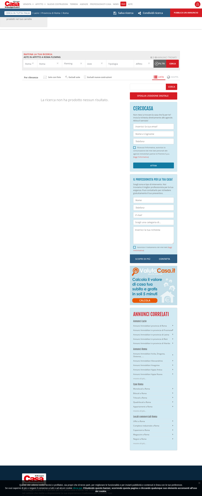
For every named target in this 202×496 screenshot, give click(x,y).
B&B (123, 4)
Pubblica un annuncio (186, 12)
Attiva (153, 165)
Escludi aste (72, 77)
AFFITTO (40, 4)
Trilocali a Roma (140, 397)
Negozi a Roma (139, 439)
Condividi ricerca (153, 13)
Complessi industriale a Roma (146, 425)
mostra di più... (139, 378)
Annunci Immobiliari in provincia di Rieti (150, 339)
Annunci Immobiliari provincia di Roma (150, 325)
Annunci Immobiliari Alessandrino (148, 360)
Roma (66, 13)
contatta (164, 258)
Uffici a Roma (139, 421)
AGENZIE (84, 4)
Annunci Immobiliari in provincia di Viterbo (151, 343)
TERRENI (74, 4)
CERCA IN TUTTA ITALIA (18, 13)
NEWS (116, 4)
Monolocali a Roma (141, 388)
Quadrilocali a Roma (142, 402)
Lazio (36, 13)
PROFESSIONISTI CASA (100, 4)
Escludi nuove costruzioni (98, 77)
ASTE (130, 4)
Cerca (172, 63)
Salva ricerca (125, 13)
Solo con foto (54, 77)
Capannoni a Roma (141, 430)
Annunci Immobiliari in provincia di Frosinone (152, 330)
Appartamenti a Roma (142, 406)
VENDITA (28, 4)
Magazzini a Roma (141, 434)
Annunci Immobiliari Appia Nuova (147, 374)
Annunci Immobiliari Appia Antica (147, 369)
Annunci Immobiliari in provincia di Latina (151, 334)
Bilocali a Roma (140, 393)
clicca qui (77, 488)
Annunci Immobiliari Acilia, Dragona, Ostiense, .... (149, 355)
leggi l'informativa (141, 157)
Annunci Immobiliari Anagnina (146, 365)
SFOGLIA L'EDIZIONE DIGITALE (153, 95)
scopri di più (142, 258)
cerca (171, 86)
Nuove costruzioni (57, 4)
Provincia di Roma (50, 13)
